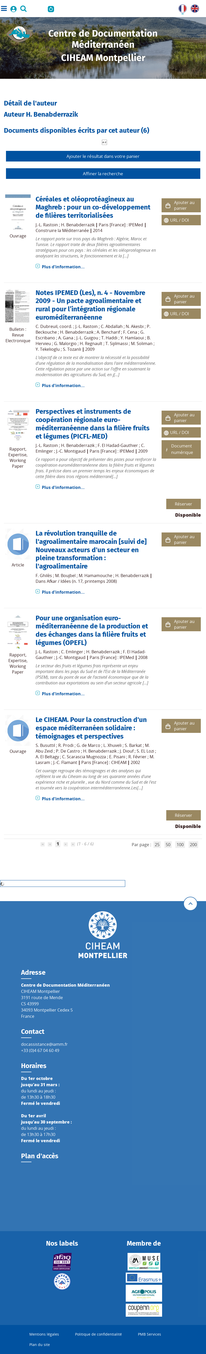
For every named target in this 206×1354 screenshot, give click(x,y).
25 (157, 844)
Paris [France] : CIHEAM (104, 762)
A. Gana (65, 338)
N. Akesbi (135, 326)
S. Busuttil (45, 745)
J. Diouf (127, 751)
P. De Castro (68, 751)
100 (180, 844)
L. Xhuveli (112, 745)
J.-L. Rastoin (47, 225)
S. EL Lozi (145, 751)
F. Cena (130, 332)
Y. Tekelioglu (48, 349)
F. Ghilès (44, 575)
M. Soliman (141, 343)
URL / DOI (179, 220)
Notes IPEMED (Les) (65, 293)
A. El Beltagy (47, 757)
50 (168, 844)
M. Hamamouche (95, 575)
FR (180, 7)
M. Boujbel (65, 575)
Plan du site (39, 1344)
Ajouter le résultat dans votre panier (103, 156)
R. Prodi (66, 745)
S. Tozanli (72, 349)
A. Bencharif (108, 332)
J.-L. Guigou (87, 338)
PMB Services (149, 1334)
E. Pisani (117, 757)
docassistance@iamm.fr (44, 1044)
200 (193, 844)
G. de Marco (88, 745)
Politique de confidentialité (98, 1334)
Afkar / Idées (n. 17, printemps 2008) (82, 581)
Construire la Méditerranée (62, 230)
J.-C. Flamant (65, 762)
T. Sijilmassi (116, 343)
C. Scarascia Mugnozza (84, 757)
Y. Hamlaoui (132, 338)
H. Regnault (91, 343)
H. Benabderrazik (78, 225)
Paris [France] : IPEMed (121, 225)
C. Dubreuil (46, 326)
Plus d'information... (63, 267)
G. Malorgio (65, 343)
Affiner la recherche (103, 174)
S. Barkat (133, 745)
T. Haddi (109, 338)
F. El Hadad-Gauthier (118, 445)
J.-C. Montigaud (70, 451)
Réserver (183, 504)
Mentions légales (44, 1334)
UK (193, 7)
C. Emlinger (72, 652)
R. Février (137, 757)
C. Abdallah (112, 326)
